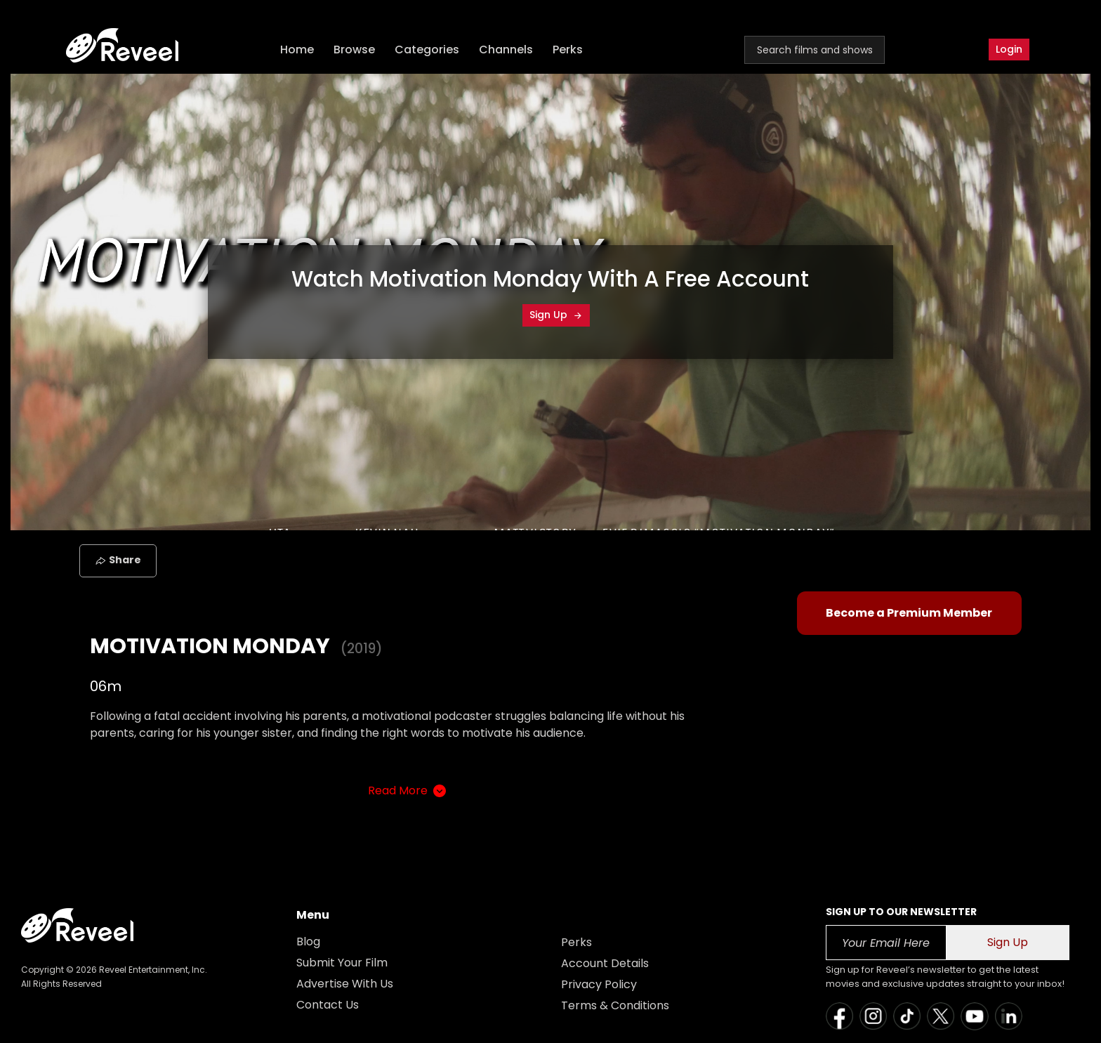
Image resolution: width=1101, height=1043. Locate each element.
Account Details (605, 963)
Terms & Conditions (615, 1005)
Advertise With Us (344, 984)
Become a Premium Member (909, 613)
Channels (506, 49)
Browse (354, 49)
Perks (568, 49)
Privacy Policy (599, 984)
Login (1009, 49)
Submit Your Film (342, 963)
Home (297, 49)
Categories (427, 49)
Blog (308, 941)
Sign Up (556, 315)
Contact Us (327, 1005)
